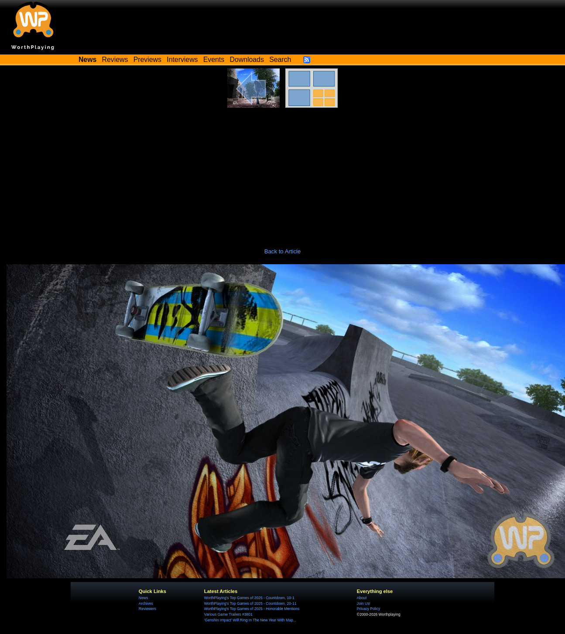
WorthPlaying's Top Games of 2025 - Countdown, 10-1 (249, 598)
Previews (147, 59)
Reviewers (147, 609)
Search (280, 59)
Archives (146, 603)
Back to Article (282, 251)
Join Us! (363, 603)
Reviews (115, 59)
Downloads (247, 59)
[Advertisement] (282, 173)
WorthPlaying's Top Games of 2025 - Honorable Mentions (251, 609)
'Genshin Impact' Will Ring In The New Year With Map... (250, 620)
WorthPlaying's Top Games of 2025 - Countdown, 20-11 (250, 603)
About (361, 598)
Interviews (182, 59)
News (143, 598)
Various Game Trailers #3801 (228, 614)
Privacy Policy (368, 609)
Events (213, 59)
